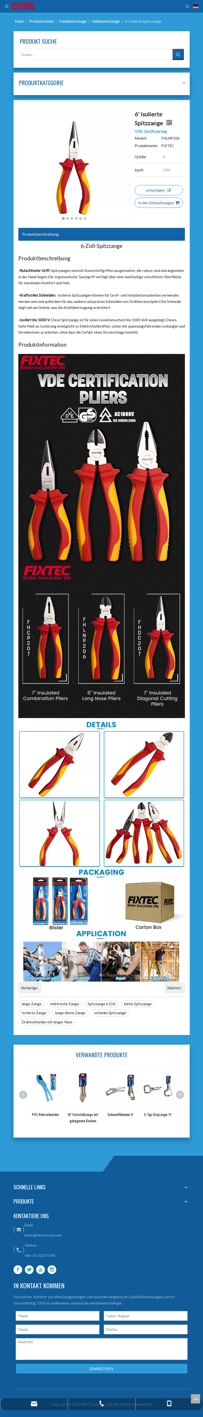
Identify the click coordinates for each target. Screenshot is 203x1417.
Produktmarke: (146, 145)
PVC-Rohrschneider (45, 1114)
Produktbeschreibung (40, 234)
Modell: (141, 138)
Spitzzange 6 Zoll (101, 1004)
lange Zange (31, 1004)
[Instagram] (52, 1269)
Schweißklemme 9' (120, 1114)
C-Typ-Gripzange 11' (158, 1114)
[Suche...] (96, 54)
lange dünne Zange (70, 1013)
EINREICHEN (101, 1368)
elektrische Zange (64, 1004)
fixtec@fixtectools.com (42, 1235)
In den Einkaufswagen (158, 202)
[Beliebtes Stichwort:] (178, 54)
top (195, 1398)
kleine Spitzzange (138, 1004)
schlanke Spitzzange (110, 1013)
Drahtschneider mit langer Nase (46, 1022)
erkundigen (158, 190)
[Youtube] (40, 1269)
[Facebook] (18, 1269)
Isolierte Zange (33, 1013)
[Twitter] (29, 1269)
